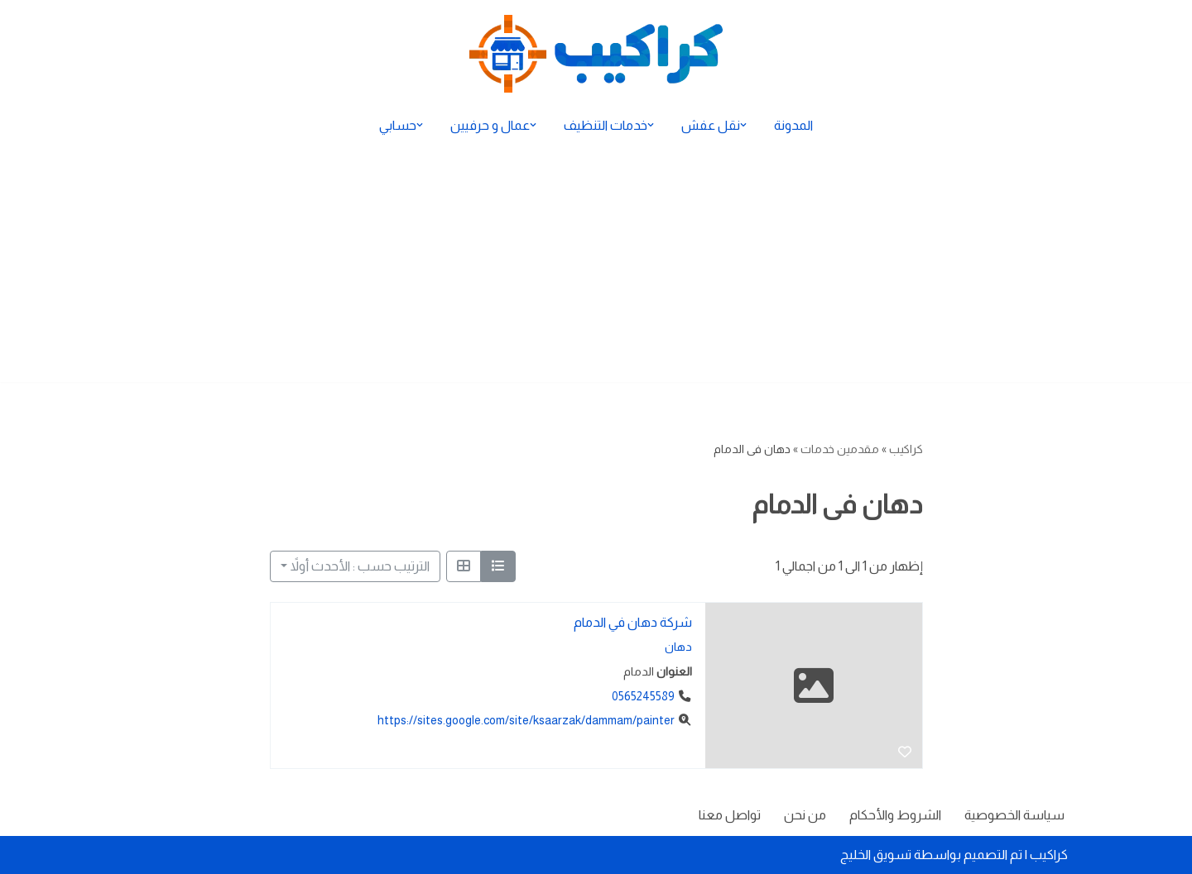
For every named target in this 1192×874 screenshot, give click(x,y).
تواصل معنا (730, 815)
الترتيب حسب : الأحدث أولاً (360, 566)
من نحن (805, 815)
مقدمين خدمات (839, 449)
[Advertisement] (596, 266)
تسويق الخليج (875, 855)
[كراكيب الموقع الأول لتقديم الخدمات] (596, 54)
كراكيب (906, 449)
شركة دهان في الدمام (632, 622)
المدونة (793, 125)
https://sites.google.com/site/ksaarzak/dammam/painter (525, 721)
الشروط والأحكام (895, 815)
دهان (677, 647)
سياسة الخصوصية (1014, 815)
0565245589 (642, 696)
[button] (743, 125)
